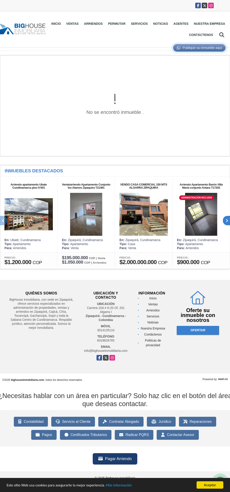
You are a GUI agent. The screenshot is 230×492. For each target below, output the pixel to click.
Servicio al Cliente (73, 422)
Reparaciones (197, 422)
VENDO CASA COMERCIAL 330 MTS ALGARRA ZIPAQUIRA (143, 186)
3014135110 (106, 330)
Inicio (56, 23)
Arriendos (93, 23)
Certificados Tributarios (85, 435)
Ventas (72, 23)
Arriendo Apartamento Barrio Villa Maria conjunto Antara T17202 (201, 186)
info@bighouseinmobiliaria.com (105, 350)
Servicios (139, 23)
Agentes (181, 23)
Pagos (44, 435)
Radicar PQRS (134, 435)
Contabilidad (30, 422)
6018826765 (106, 340)
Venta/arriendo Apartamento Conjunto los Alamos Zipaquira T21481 (86, 186)
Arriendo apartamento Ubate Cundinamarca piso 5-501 (28, 186)
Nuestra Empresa (209, 23)
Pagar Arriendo (115, 459)
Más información (119, 485)
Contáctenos (201, 35)
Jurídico (161, 422)
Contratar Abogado (121, 422)
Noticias (160, 23)
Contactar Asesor (177, 435)
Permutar (116, 23)
